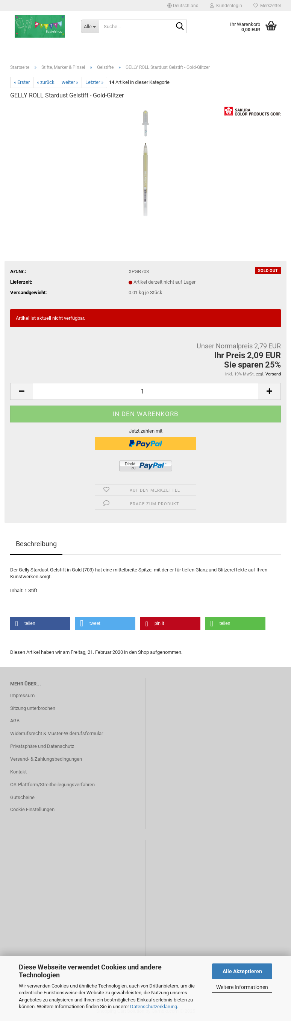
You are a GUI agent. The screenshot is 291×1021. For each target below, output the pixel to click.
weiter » (70, 82)
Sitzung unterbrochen (32, 708)
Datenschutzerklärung (153, 1006)
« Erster (22, 82)
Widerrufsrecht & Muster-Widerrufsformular (56, 733)
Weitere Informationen (242, 987)
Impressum (22, 695)
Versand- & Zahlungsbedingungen (46, 759)
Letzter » (94, 82)
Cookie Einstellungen (32, 809)
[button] (183, 5)
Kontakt (18, 772)
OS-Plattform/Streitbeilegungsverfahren (52, 784)
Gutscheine (22, 797)
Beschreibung (36, 544)
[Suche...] (90, 26)
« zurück (46, 82)
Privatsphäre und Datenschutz (42, 746)
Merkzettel (267, 5)
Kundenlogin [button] (226, 5)
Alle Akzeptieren (242, 971)
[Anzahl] (145, 391)
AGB (15, 720)
